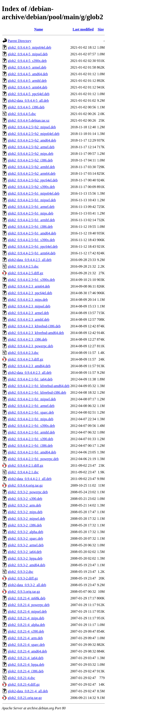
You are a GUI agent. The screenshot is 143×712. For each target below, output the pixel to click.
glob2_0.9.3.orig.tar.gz (24, 591)
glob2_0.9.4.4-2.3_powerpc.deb (30, 346)
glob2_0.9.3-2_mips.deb (25, 512)
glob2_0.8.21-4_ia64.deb (25, 658)
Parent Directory (19, 41)
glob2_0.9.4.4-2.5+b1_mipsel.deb (32, 200)
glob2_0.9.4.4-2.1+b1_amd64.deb (32, 452)
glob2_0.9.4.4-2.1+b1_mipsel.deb (32, 399)
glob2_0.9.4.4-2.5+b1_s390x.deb (31, 240)
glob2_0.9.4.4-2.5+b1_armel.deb (31, 207)
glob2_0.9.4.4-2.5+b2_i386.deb (30, 160)
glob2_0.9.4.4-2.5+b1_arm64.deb (32, 253)
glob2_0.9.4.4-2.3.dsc (23, 353)
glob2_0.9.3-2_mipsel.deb (26, 518)
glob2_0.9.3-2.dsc (20, 572)
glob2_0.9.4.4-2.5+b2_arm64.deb (32, 173)
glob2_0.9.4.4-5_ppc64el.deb (29, 94)
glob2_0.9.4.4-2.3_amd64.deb (29, 366)
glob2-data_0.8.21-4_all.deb (28, 691)
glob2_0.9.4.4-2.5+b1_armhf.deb (31, 220)
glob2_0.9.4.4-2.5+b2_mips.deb (30, 153)
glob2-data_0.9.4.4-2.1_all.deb (30, 479)
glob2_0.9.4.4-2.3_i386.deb (27, 339)
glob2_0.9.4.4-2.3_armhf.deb (28, 319)
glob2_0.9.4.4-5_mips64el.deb (29, 47)
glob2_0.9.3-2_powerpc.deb (28, 492)
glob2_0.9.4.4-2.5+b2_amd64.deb (32, 140)
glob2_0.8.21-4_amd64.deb (27, 651)
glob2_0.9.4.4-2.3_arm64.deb (29, 286)
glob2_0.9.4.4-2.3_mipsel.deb (29, 306)
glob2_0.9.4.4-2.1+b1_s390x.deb (31, 426)
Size (101, 29)
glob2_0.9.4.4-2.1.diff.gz (25, 465)
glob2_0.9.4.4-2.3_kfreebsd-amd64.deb (36, 333)
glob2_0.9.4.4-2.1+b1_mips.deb (30, 419)
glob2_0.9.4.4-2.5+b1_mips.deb (30, 213)
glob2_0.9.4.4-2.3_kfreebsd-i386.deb (34, 326)
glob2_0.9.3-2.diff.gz (23, 578)
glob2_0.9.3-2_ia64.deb (25, 552)
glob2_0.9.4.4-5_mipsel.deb (28, 54)
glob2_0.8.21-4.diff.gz (24, 684)
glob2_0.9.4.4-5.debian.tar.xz (29, 120)
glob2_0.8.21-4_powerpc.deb (29, 605)
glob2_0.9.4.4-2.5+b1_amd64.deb (32, 233)
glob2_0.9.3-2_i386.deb (25, 525)
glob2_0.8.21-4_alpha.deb (26, 625)
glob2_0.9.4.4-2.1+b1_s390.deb (30, 439)
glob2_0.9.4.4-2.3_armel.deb (28, 313)
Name (38, 29)
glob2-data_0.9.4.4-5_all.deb (28, 100)
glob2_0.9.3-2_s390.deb (25, 499)
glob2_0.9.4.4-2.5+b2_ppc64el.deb (33, 180)
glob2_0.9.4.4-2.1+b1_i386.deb (30, 445)
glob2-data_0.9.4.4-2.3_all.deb (30, 372)
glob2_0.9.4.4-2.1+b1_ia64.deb (30, 379)
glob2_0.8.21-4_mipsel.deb (27, 611)
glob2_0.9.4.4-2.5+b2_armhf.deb (31, 167)
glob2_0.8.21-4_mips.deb (26, 618)
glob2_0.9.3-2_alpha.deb (25, 532)
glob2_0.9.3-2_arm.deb (24, 505)
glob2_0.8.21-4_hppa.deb (26, 664)
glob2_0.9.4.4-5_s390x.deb (27, 61)
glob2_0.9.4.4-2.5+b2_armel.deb (31, 147)
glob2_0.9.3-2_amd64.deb (26, 565)
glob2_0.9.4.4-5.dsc (22, 114)
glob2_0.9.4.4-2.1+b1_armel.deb (31, 406)
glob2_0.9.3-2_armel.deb (26, 545)
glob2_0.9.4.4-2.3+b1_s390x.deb (31, 280)
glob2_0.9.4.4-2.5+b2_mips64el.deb (34, 134)
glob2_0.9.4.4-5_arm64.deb (27, 87)
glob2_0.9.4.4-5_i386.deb (26, 107)
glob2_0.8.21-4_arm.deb (25, 638)
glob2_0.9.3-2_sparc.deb (25, 538)
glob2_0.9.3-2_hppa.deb (25, 558)
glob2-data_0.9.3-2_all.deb (27, 585)
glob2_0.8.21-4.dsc (21, 678)
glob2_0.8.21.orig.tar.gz (25, 698)
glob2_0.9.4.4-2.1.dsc (23, 472)
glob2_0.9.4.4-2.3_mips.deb (28, 299)
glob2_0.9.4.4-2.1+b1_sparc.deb (31, 412)
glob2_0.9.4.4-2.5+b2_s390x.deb (31, 187)
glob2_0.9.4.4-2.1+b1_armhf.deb (31, 432)
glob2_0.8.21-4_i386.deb (26, 671)
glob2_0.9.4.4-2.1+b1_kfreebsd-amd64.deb (39, 386)
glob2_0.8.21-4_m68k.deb (26, 598)
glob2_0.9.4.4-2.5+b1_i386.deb (30, 226)
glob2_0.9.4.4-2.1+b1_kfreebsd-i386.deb (37, 392)
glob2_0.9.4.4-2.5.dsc (23, 266)
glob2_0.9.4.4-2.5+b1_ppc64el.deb (33, 246)
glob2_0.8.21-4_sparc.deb (26, 645)
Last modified (83, 29)
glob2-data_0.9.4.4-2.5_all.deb (30, 260)
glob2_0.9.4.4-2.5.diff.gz (25, 273)
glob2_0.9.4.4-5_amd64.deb (28, 74)
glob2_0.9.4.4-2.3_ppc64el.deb (30, 293)
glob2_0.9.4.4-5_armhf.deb (27, 81)
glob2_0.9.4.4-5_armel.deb (27, 67)
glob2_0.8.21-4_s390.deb (26, 631)
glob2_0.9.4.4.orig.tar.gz (25, 485)
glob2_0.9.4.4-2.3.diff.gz (25, 359)
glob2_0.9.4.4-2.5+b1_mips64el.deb (34, 193)
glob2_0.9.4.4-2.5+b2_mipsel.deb (32, 127)
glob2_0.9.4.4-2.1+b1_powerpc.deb (33, 459)
